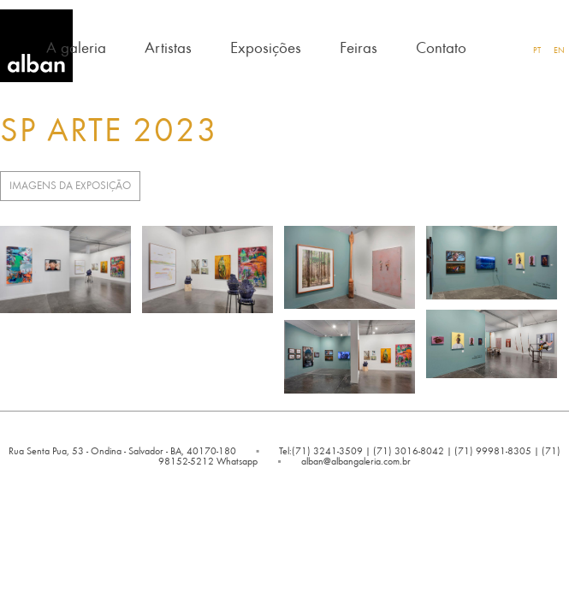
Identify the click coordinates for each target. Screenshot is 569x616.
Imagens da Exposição (70, 185)
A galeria (76, 46)
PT (537, 49)
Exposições (265, 46)
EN (559, 49)
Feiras (358, 46)
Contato (441, 46)
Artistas (168, 46)
